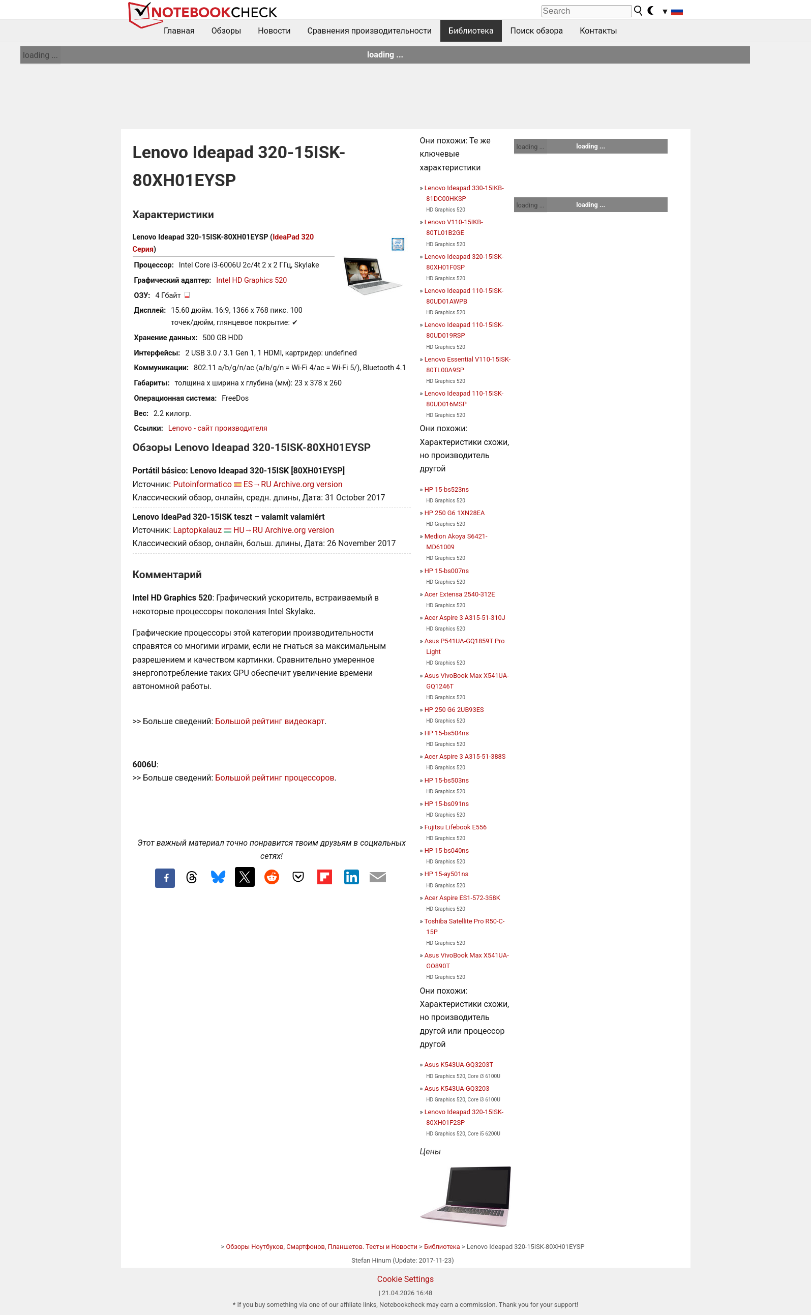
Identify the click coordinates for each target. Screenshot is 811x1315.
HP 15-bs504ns (447, 733)
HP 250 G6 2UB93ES (454, 709)
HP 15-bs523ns (447, 489)
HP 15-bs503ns (447, 780)
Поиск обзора (536, 31)
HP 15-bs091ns (447, 804)
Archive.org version (307, 484)
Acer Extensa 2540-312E (460, 594)
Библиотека (471, 31)
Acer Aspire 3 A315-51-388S (465, 756)
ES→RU (258, 484)
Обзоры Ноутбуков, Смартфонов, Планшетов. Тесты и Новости (321, 1246)
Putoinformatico (202, 484)
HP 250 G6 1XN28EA (455, 513)
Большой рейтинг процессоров (274, 778)
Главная (179, 31)
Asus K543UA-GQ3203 (457, 1088)
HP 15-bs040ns (447, 850)
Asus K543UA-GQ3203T (459, 1064)
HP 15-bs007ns (447, 571)
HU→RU (248, 530)
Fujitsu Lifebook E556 (456, 827)
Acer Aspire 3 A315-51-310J (465, 617)
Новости (274, 31)
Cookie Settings (405, 1279)
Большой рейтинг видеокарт (269, 721)
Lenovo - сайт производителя (217, 428)
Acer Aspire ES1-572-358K (462, 898)
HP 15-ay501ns (446, 874)
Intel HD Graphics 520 (251, 280)
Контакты (598, 31)
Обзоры (227, 31)
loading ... (40, 55)
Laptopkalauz (197, 530)
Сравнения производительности (369, 31)
